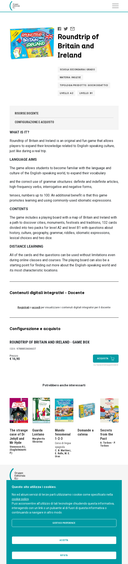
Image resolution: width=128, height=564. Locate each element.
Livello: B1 (86, 93)
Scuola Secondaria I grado (77, 69)
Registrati (23, 307)
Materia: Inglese (70, 77)
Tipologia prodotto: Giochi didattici (84, 85)
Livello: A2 (66, 93)
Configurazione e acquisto (34, 122)
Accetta (64, 540)
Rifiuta (64, 555)
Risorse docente (26, 113)
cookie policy (20, 499)
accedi (36, 307)
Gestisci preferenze (64, 523)
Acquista (105, 359)
